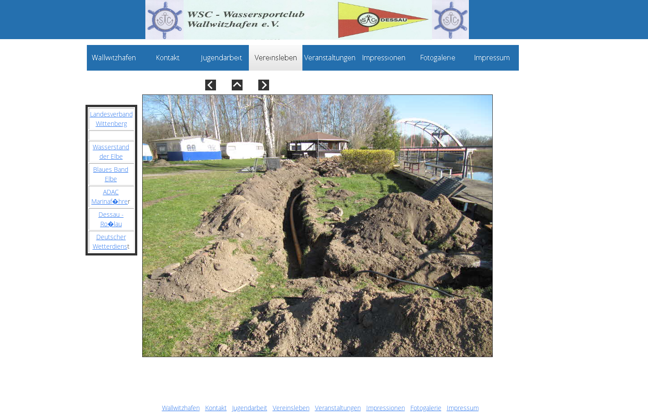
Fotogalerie (425, 407)
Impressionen (385, 407)
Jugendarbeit (249, 407)
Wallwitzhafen (181, 407)
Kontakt (216, 407)
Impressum (463, 407)
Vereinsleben (291, 407)
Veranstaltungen (338, 407)
